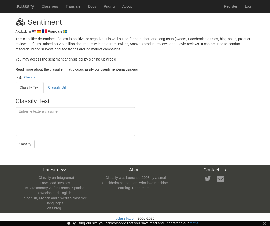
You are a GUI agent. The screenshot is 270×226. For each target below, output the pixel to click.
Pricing (109, 6)
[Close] (264, 223)
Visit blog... (55, 208)
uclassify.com (126, 218)
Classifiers (50, 6)
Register (230, 6)
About (127, 6)
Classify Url (57, 87)
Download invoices (55, 183)
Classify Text (29, 87)
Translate (73, 6)
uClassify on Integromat (55, 178)
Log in (249, 6)
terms (194, 223)
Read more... (142, 188)
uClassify (25, 6)
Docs (92, 6)
